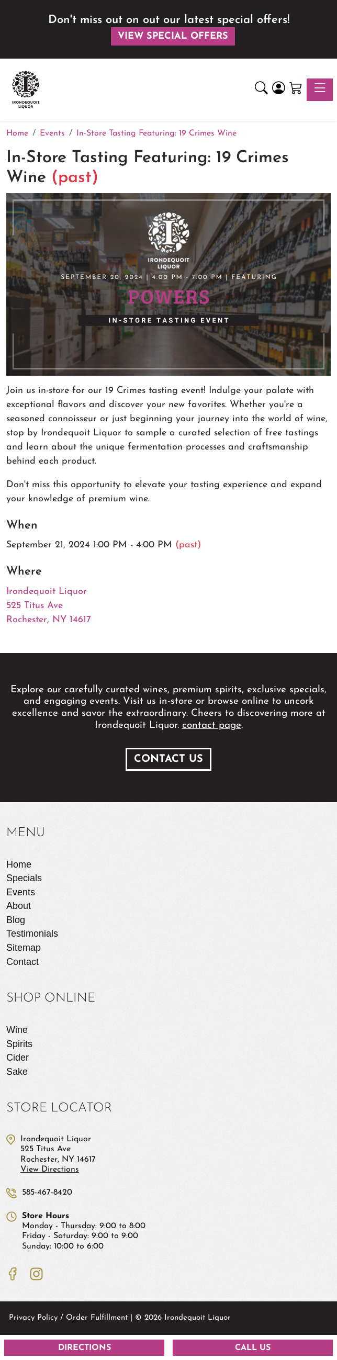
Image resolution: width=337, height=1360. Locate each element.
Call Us (253, 1348)
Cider (17, 1057)
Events (20, 892)
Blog (15, 920)
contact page (211, 725)
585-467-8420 (47, 1192)
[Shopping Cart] (295, 90)
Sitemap (23, 947)
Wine (17, 1030)
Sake (17, 1071)
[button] (261, 90)
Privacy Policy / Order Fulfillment (68, 1318)
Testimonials (32, 933)
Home (18, 864)
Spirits (19, 1044)
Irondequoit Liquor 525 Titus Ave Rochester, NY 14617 (48, 606)
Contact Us (168, 759)
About (18, 906)
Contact (22, 962)
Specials (24, 878)
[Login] (278, 90)
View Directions (49, 1169)
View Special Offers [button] (173, 36)
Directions (84, 1348)
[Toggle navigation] (320, 89)
